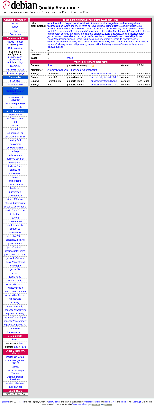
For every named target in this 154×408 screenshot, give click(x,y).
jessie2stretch (15, 243)
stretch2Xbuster (15, 199)
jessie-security (15, 280)
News (15, 27)
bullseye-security (15, 159)
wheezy (15, 302)
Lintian (15, 367)
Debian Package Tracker (15, 371)
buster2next (15, 192)
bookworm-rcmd (15, 147)
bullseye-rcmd (15, 155)
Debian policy (15, 48)
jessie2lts (15, 269)
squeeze (15, 328)
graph (19, 107)
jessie (15, 273)
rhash (70, 58)
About (15, 23)
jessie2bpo (15, 265)
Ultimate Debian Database (15, 378)
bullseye (15, 151)
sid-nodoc (15, 129)
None (114, 81)
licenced (20, 402)
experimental (15, 114)
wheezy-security (15, 306)
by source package (15, 103)
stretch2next (15, 232)
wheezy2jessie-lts (15, 284)
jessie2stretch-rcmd (15, 251)
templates (18, 44)
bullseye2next (15, 166)
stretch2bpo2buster (15, 210)
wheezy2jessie (15, 288)
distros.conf (15, 59)
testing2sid (15, 140)
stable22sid (15, 173)
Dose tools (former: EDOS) (15, 361)
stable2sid (15, 170)
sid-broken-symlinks (15, 136)
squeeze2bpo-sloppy (15, 317)
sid (15, 122)
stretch (15, 217)
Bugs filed (15, 80)
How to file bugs (15, 42)
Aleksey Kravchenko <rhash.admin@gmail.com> (72, 70)
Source (15, 339)
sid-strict (15, 125)
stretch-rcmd (15, 221)
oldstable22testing (15, 240)
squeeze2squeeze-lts (15, 324)
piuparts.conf (15, 57)
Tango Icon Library (80, 404)
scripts (10, 62)
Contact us (15, 34)
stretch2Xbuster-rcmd (15, 92)
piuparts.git (136, 402)
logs (21, 62)
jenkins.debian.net (15, 383)
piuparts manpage (15, 73)
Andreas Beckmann (92, 402)
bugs (21, 343)
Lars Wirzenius (54, 402)
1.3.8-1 (115, 73)
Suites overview (15, 84)
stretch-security (15, 225)
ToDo (23, 347)
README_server (15, 69)
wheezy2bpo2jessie (15, 295)
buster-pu (15, 188)
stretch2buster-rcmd (15, 203)
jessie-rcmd (15, 276)
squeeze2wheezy (15, 313)
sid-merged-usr (15, 133)
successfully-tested (101, 73)
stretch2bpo (15, 214)
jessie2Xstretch (15, 247)
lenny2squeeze (15, 332)
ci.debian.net (15, 387)
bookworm (15, 144)
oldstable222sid (15, 236)
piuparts (5, 402)
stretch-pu (15, 229)
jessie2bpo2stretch (15, 262)
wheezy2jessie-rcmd (15, 291)
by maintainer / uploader (15, 98)
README (15, 66)
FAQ (15, 30)
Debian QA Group (15, 357)
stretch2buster (15, 195)
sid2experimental (15, 118)
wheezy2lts (15, 299)
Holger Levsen (111, 402)
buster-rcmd (15, 181)
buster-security (15, 184)
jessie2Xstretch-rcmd (15, 254)
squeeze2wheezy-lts (15, 310)
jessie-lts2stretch (15, 258)
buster (15, 177)
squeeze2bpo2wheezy (15, 321)
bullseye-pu (15, 162)
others (123, 402)
